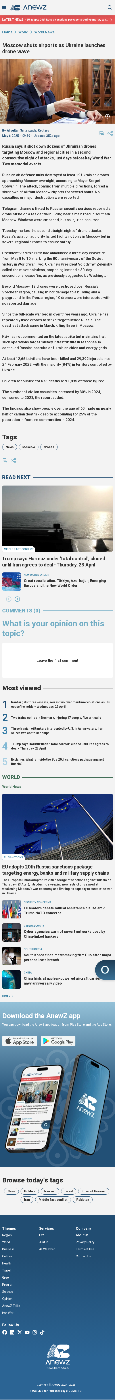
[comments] (101, 133)
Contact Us (83, 1256)
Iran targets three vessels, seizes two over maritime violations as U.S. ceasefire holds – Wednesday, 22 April (61, 704)
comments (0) (21, 611)
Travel (6, 1270)
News (9, 447)
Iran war (50, 1191)
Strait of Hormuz (94, 1191)
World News (44, 32)
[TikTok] (42, 1333)
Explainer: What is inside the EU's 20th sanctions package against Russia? (57, 762)
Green (6, 1277)
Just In (43, 1242)
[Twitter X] (19, 1333)
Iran (27, 1199)
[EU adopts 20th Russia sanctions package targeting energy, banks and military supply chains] (57, 827)
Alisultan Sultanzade (21, 130)
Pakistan (82, 1199)
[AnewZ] (58, 1357)
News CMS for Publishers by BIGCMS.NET (56, 1390)
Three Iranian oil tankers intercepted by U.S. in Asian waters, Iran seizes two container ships (57, 731)
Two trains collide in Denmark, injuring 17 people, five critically (56, 717)
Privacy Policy (85, 1242)
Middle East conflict (53, 1199)
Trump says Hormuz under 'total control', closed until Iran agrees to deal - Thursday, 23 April (53, 562)
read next (16, 477)
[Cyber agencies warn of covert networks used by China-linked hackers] (11, 932)
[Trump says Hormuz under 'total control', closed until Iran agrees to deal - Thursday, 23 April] (57, 519)
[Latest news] (110, 20)
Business (8, 1249)
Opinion (7, 1299)
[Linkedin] (12, 1333)
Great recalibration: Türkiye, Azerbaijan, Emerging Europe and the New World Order (65, 583)
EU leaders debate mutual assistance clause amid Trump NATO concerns (64, 910)
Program (8, 1284)
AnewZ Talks (11, 1306)
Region (7, 1235)
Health (6, 1263)
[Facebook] (4, 1333)
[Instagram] (34, 1333)
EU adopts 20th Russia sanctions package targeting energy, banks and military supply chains (67, 19)
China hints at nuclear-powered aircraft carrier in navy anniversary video (64, 980)
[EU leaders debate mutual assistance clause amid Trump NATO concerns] (11, 909)
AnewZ (56, 1384)
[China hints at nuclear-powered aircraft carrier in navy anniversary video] (11, 979)
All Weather (47, 1249)
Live (41, 1235)
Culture (7, 1256)
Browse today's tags (32, 1180)
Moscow (28, 447)
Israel (69, 1191)
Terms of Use (85, 1249)
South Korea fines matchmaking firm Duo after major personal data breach (67, 957)
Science (7, 1291)
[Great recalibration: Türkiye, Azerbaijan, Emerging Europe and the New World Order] (11, 581)
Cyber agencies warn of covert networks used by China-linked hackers (64, 934)
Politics (29, 1191)
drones (49, 447)
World (23, 32)
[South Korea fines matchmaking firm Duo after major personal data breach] (11, 956)
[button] (9, 599)
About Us (82, 1235)
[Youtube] (27, 1333)
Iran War (7, 1313)
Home (7, 32)
